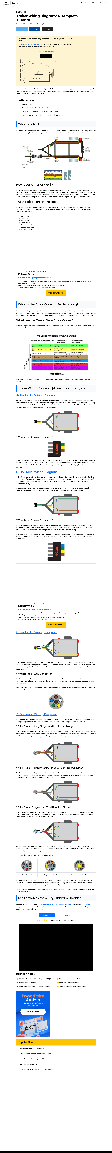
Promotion (104, 3)
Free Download (46, 915)
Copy (47, 29)
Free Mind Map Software (28, 1064)
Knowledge (22, 11)
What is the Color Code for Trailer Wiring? (37, 108)
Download (85, 3)
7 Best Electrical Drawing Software (31, 1048)
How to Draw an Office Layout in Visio (32, 1059)
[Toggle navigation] (110, 3)
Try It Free (46, 56)
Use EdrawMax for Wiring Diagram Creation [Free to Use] (43, 115)
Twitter (22, 29)
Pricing (94, 3)
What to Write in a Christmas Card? (72, 986)
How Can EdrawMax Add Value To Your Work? (35, 1070)
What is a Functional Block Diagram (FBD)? (35, 979)
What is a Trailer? (27, 104)
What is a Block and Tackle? (69, 979)
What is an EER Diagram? (28, 983)
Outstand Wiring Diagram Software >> (35, 277)
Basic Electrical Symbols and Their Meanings (35, 1054)
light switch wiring (59, 281)
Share (35, 29)
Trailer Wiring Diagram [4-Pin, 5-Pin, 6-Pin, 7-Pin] (40, 112)
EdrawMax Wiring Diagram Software (31, 44)
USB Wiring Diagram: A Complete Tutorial (34, 986)
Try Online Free (65, 915)
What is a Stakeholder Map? (69, 983)
